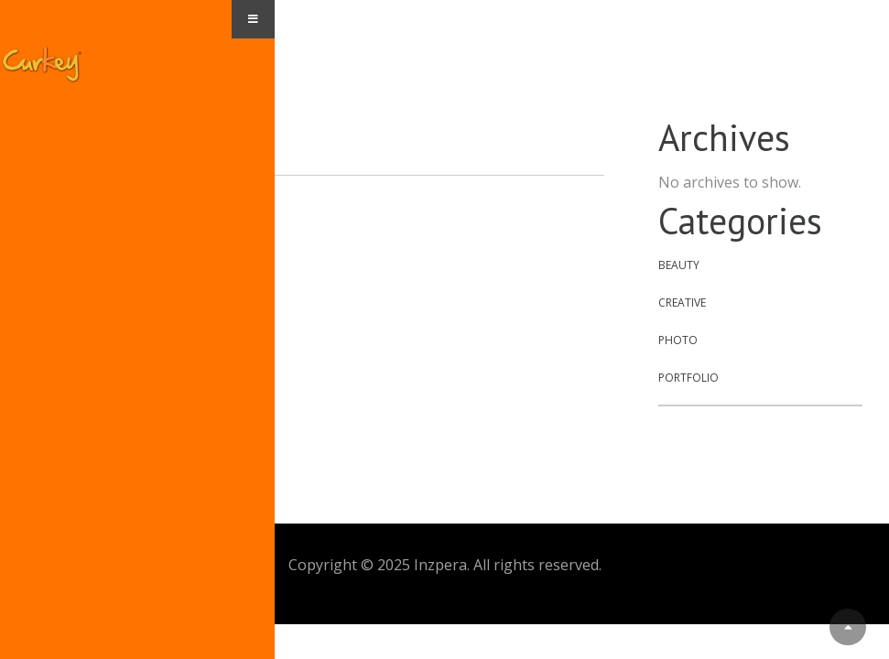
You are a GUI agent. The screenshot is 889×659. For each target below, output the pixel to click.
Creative (682, 302)
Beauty (678, 265)
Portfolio (688, 377)
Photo (678, 340)
